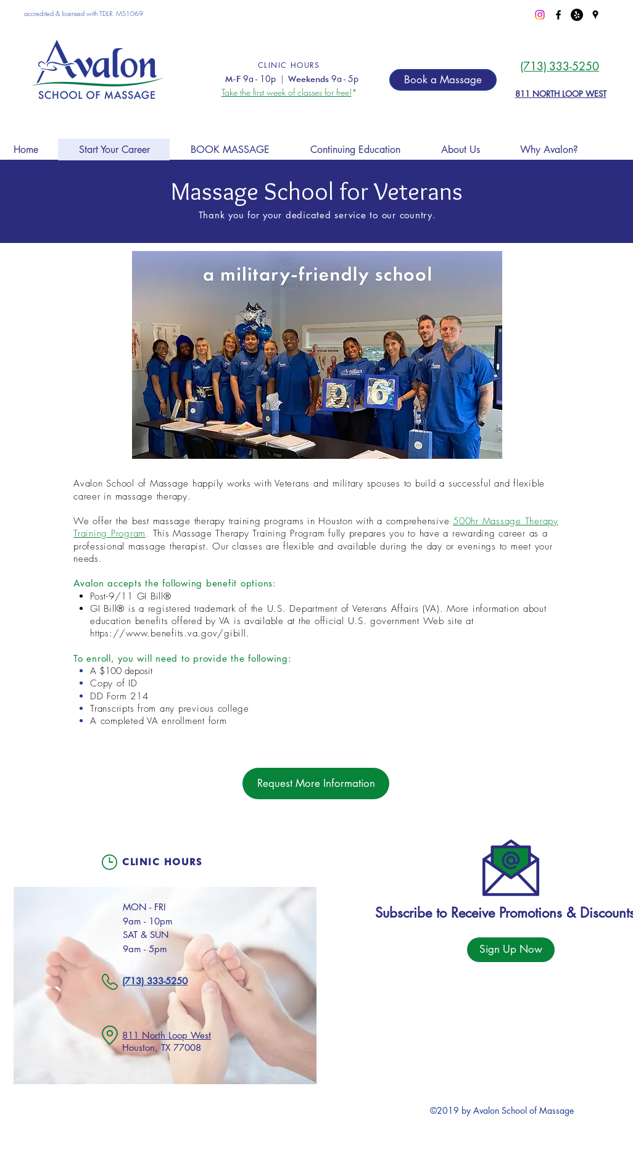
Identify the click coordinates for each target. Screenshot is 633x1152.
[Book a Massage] (443, 80)
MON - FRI (144, 907)
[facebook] (558, 15)
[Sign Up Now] (511, 949)
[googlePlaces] (595, 15)
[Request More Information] (315, 783)
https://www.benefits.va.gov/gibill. (169, 633)
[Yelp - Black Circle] (577, 15)
